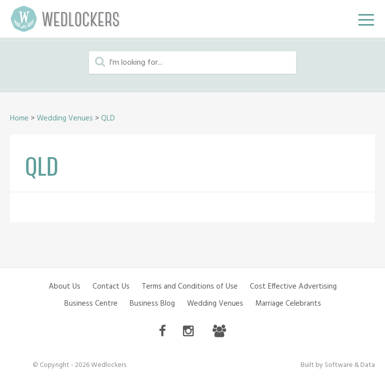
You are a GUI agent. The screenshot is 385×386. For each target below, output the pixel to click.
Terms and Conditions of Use (190, 287)
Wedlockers (65, 19)
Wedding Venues (65, 118)
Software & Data (350, 365)
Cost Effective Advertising (293, 287)
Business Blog (152, 304)
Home (19, 118)
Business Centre (91, 304)
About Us (64, 287)
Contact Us (111, 287)
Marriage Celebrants (288, 304)
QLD (108, 118)
